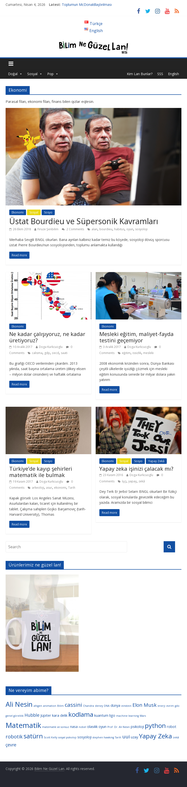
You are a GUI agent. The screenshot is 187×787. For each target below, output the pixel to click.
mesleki (148, 353)
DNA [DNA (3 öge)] (107, 705)
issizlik (136, 353)
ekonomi (60, 488)
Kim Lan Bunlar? (139, 73)
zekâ (142, 481)
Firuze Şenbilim (47, 229)
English (173, 73)
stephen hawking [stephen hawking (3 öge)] (103, 737)
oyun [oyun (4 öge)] (102, 726)
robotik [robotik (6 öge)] (14, 736)
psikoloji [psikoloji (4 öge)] (137, 726)
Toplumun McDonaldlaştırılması (87, 4)
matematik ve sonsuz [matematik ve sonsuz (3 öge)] (55, 727)
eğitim (126, 353)
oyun (129, 229)
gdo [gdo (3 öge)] (177, 705)
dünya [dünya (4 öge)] (115, 705)
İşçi (124, 481)
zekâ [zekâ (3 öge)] (176, 737)
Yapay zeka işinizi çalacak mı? (136, 468)
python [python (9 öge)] (155, 725)
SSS (160, 73)
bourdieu (105, 229)
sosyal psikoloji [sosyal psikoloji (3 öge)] (67, 737)
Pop (50, 73)
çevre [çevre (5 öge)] (11, 745)
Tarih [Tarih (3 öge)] (118, 737)
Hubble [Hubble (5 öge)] (32, 715)
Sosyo (48, 212)
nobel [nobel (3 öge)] (82, 727)
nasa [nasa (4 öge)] (74, 726)
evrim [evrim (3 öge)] (170, 705)
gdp (47, 353)
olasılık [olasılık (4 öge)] (92, 726)
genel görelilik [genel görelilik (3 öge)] (15, 715)
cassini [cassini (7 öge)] (73, 704)
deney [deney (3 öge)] (99, 705)
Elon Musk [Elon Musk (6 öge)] (144, 704)
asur (49, 488)
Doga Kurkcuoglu (51, 347)
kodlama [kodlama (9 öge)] (80, 714)
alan (94, 229)
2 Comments (73, 229)
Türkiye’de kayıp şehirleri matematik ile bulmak (40, 471)
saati (64, 353)
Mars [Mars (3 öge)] (143, 715)
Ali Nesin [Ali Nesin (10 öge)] (19, 704)
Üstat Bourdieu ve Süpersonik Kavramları (83, 221)
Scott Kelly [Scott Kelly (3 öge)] (50, 737)
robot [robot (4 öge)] (171, 726)
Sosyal (32, 73)
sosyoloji (141, 229)
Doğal (13, 73)
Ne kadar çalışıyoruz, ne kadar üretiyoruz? (47, 337)
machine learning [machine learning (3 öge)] (127, 715)
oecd (55, 353)
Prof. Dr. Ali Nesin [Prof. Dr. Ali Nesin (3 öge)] (118, 727)
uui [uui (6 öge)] (126, 736)
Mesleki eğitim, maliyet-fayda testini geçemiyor (136, 337)
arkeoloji (38, 488)
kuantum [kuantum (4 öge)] (101, 715)
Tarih (71, 488)
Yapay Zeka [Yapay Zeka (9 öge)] (155, 736)
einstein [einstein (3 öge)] (126, 705)
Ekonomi (18, 212)
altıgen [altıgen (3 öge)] (38, 705)
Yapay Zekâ (156, 461)
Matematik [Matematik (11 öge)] (23, 725)
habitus (119, 229)
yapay (132, 481)
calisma (37, 353)
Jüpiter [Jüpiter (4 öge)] (45, 715)
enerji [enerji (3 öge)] (161, 705)
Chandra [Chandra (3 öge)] (88, 705)
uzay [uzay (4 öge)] (134, 736)
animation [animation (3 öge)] (49, 705)
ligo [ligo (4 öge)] (112, 715)
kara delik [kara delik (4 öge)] (59, 715)
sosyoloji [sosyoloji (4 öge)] (84, 736)
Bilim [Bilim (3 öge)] (60, 705)
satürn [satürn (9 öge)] (33, 736)
